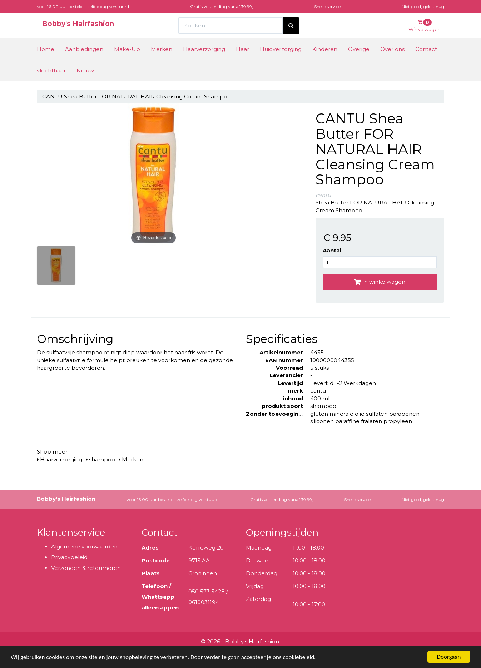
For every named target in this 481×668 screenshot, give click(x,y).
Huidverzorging (281, 49)
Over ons (392, 49)
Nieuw (85, 70)
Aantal (332, 250)
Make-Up (127, 49)
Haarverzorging (204, 49)
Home (45, 49)
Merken (161, 49)
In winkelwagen (379, 281)
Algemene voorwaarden (84, 546)
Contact (426, 49)
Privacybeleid (69, 557)
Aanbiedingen (84, 49)
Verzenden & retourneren (86, 568)
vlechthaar (51, 70)
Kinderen (324, 49)
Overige (359, 49)
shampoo (100, 459)
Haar (242, 49)
